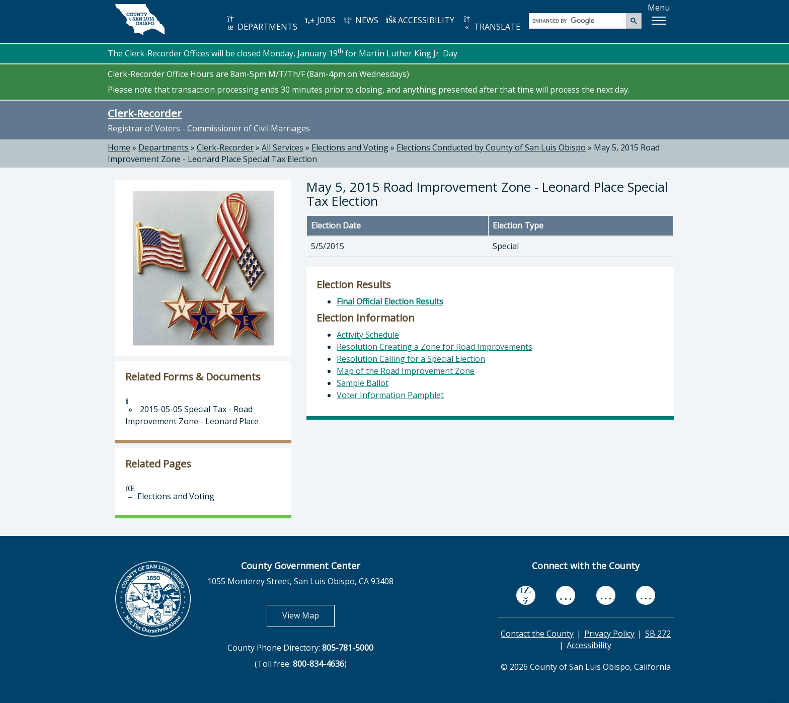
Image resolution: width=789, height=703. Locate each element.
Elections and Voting (349, 147)
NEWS (360, 20)
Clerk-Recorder (145, 113)
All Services (282, 147)
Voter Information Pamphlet (390, 395)
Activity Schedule (368, 334)
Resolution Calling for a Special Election (411, 358)
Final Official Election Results (390, 301)
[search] (577, 20)
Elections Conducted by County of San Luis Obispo (491, 147)
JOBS (320, 20)
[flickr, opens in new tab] (606, 595)
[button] (658, 20)
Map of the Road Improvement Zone (406, 370)
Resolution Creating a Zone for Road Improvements (434, 346)
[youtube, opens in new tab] (566, 595)
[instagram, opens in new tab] (646, 595)
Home (119, 147)
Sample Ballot (362, 382)
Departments (163, 147)
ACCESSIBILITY (420, 20)
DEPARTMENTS (261, 23)
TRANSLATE (491, 23)
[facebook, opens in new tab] (526, 596)
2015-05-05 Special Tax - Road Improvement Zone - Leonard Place (192, 412)
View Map (308, 615)
